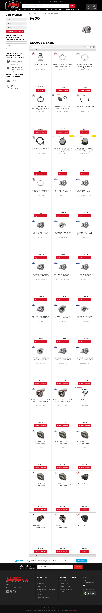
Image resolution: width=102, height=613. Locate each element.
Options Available (40, 174)
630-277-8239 (10, 584)
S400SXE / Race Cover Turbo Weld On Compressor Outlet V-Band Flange (40, 191)
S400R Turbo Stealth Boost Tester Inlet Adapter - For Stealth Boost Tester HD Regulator (84, 150)
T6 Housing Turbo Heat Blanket (84, 526)
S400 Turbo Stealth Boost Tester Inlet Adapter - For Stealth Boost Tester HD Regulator (62, 150)
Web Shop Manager (72, 610)
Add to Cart (62, 174)
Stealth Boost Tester (84, 400)
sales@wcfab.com (88, 589)
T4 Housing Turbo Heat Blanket (84, 484)
